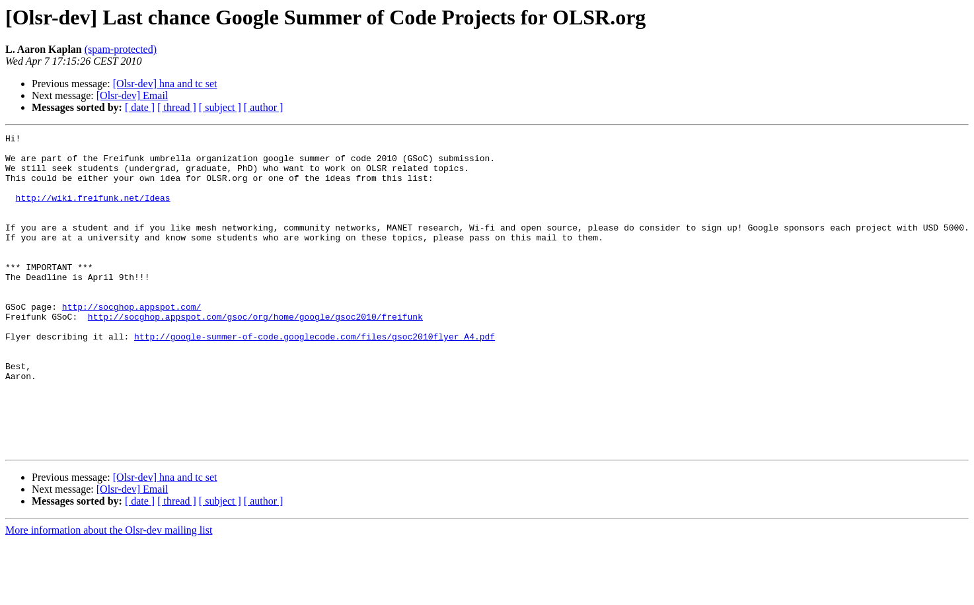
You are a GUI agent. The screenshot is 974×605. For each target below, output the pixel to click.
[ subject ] (220, 107)
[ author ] (263, 107)
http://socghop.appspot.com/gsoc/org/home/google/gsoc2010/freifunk (255, 354)
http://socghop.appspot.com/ (132, 342)
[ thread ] (176, 107)
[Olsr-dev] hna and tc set (165, 83)
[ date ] (140, 107)
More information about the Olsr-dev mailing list (108, 593)
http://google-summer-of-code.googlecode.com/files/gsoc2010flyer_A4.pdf (314, 378)
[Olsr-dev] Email (132, 95)
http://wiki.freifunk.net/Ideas (93, 211)
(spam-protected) (121, 49)
